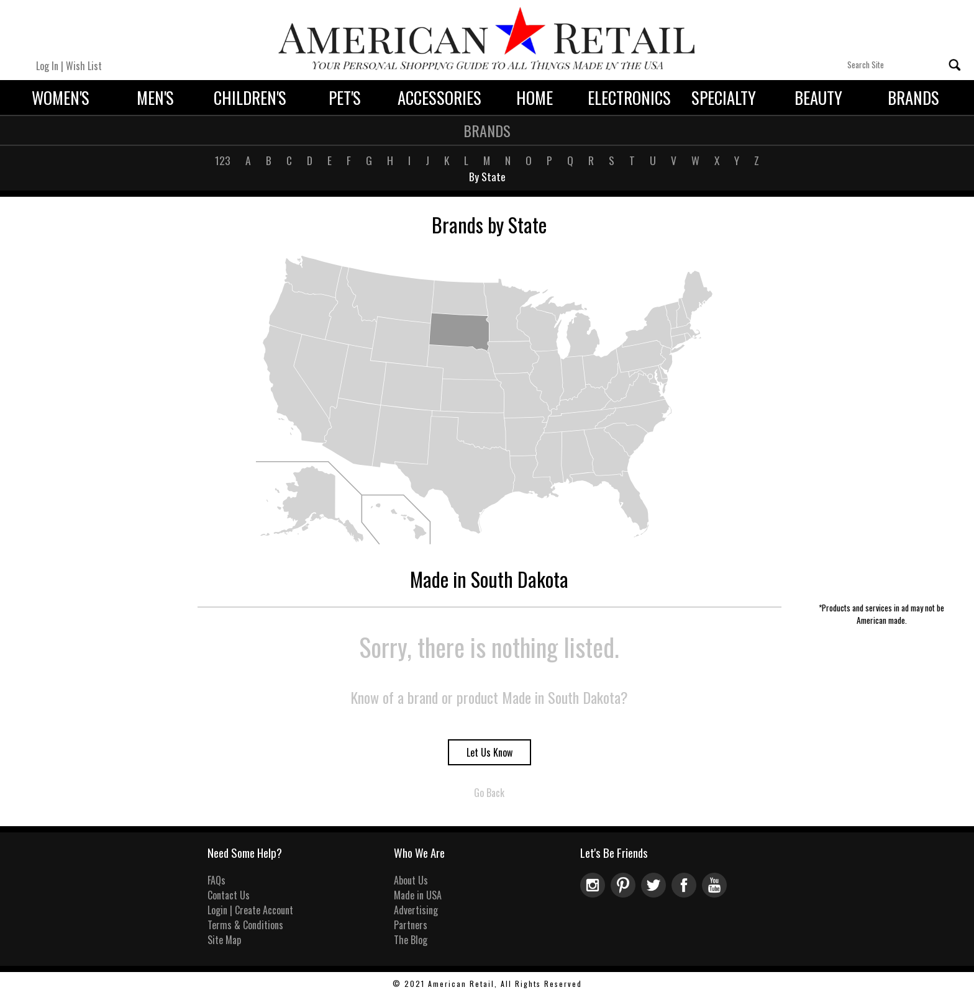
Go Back (489, 792)
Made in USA (418, 895)
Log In (47, 65)
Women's (60, 97)
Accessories (439, 97)
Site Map (224, 939)
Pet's (345, 97)
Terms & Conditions (245, 924)
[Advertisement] (882, 412)
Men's (155, 97)
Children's (250, 97)
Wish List (84, 65)
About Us (411, 880)
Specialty (723, 97)
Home (534, 97)
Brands (913, 97)
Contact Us (228, 895)
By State (487, 176)
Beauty (818, 97)
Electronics (629, 97)
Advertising (416, 910)
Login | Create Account (250, 910)
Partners (410, 924)
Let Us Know (489, 752)
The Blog (410, 939)
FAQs (216, 880)
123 (222, 160)
